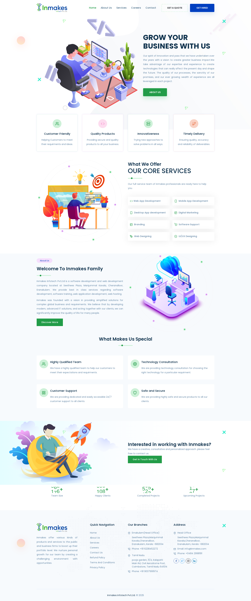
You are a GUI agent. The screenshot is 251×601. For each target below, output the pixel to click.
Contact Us (96, 552)
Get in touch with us (145, 459)
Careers (136, 7)
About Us (106, 7)
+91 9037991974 (149, 570)
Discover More (49, 321)
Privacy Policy (97, 567)
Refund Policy (97, 557)
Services (121, 7)
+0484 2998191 (194, 552)
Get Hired (202, 7)
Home (92, 7)
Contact (151, 7)
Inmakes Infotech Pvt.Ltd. (121, 594)
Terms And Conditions (102, 562)
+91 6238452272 (149, 548)
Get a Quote (174, 7)
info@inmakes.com (195, 548)
